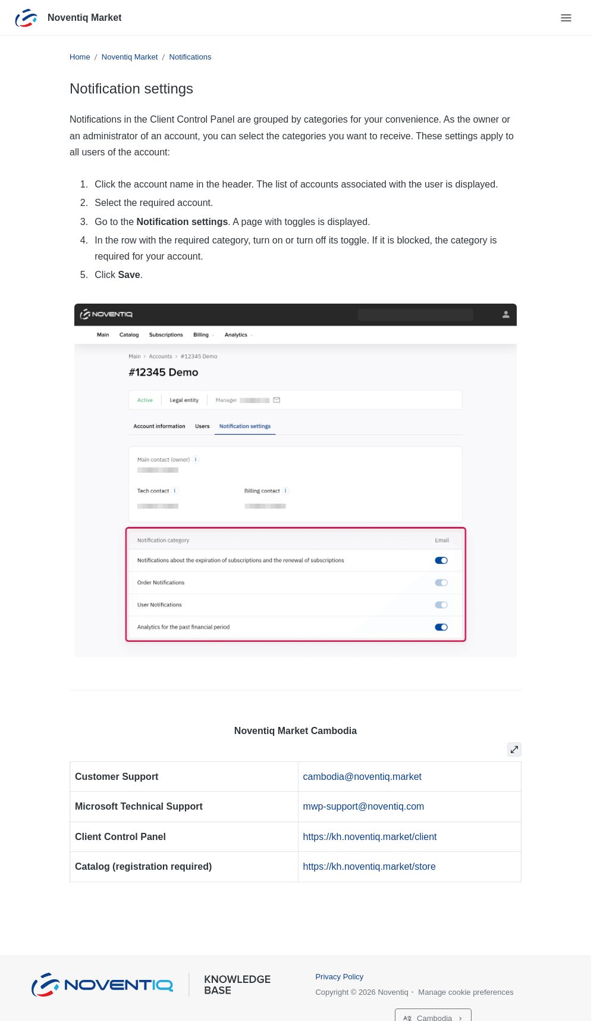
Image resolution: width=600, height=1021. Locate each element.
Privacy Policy (339, 976)
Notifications (190, 56)
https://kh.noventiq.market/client (370, 837)
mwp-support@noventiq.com (364, 806)
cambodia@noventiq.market (362, 777)
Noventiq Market (84, 18)
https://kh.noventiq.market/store (369, 866)
